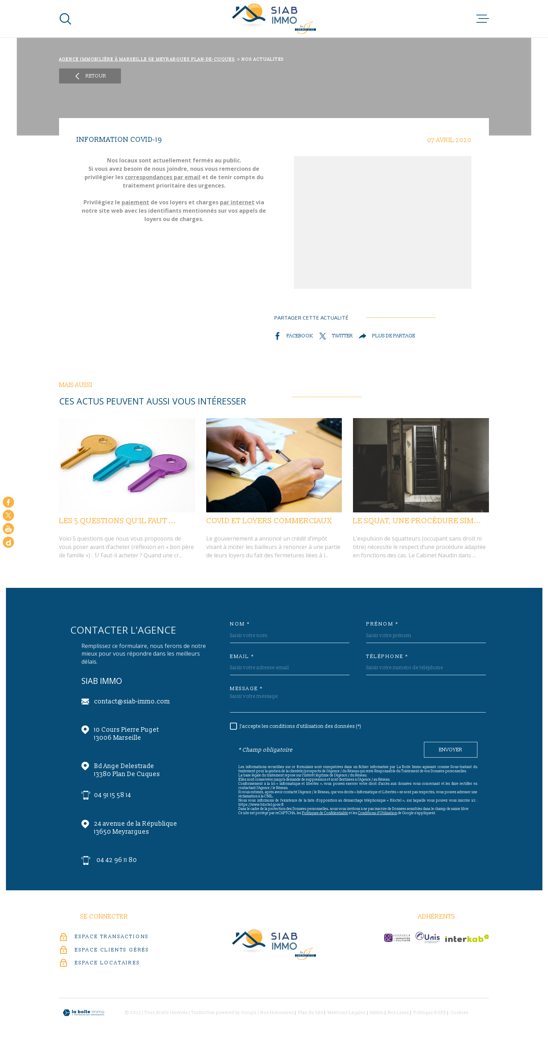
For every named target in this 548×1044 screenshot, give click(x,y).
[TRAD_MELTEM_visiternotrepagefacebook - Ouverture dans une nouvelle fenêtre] (8, 502)
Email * (242, 656)
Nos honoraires (277, 1012)
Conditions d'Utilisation (377, 813)
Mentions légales (346, 1012)
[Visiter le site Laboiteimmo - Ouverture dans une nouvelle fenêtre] (83, 1012)
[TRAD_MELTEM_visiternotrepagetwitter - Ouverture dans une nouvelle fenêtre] (8, 515)
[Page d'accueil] (274, 18)
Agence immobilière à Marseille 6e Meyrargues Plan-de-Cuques (147, 59)
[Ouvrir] (65, 19)
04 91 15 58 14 (112, 795)
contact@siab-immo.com (132, 702)
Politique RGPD (429, 1012)
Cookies (459, 1013)
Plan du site (310, 1012)
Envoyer (450, 750)
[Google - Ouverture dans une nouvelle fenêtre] (8, 542)
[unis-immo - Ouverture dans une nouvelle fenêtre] (428, 937)
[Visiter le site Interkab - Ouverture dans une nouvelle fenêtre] (467, 938)
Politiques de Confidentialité (325, 813)
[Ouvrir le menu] (482, 19)
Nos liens (398, 1012)
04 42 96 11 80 (116, 860)
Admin (376, 1012)
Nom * (240, 624)
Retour (90, 76)
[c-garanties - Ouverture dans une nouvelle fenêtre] (397, 938)
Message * (246, 688)
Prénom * (382, 624)
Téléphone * (387, 656)
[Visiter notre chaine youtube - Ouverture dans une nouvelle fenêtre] (8, 528)
